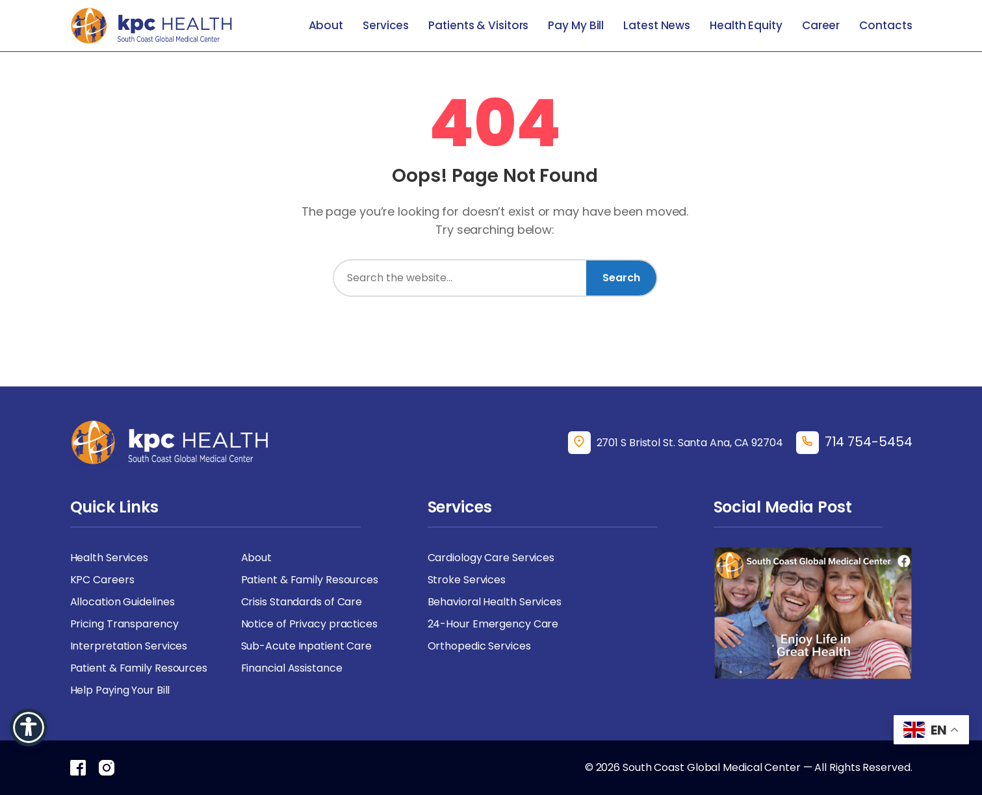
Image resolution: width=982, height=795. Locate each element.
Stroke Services (467, 579)
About (326, 25)
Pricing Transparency (124, 623)
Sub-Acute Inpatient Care (306, 645)
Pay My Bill (576, 25)
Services (386, 25)
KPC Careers (102, 579)
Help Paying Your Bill (120, 690)
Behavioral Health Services (495, 601)
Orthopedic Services (479, 645)
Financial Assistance (291, 668)
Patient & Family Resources (309, 579)
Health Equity (746, 25)
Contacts (885, 25)
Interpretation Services (129, 645)
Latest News (656, 25)
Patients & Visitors (478, 25)
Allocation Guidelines (122, 601)
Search (621, 277)
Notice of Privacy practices (309, 623)
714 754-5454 (868, 442)
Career (821, 25)
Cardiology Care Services (491, 557)
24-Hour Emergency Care (493, 623)
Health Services (109, 557)
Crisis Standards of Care (302, 601)
